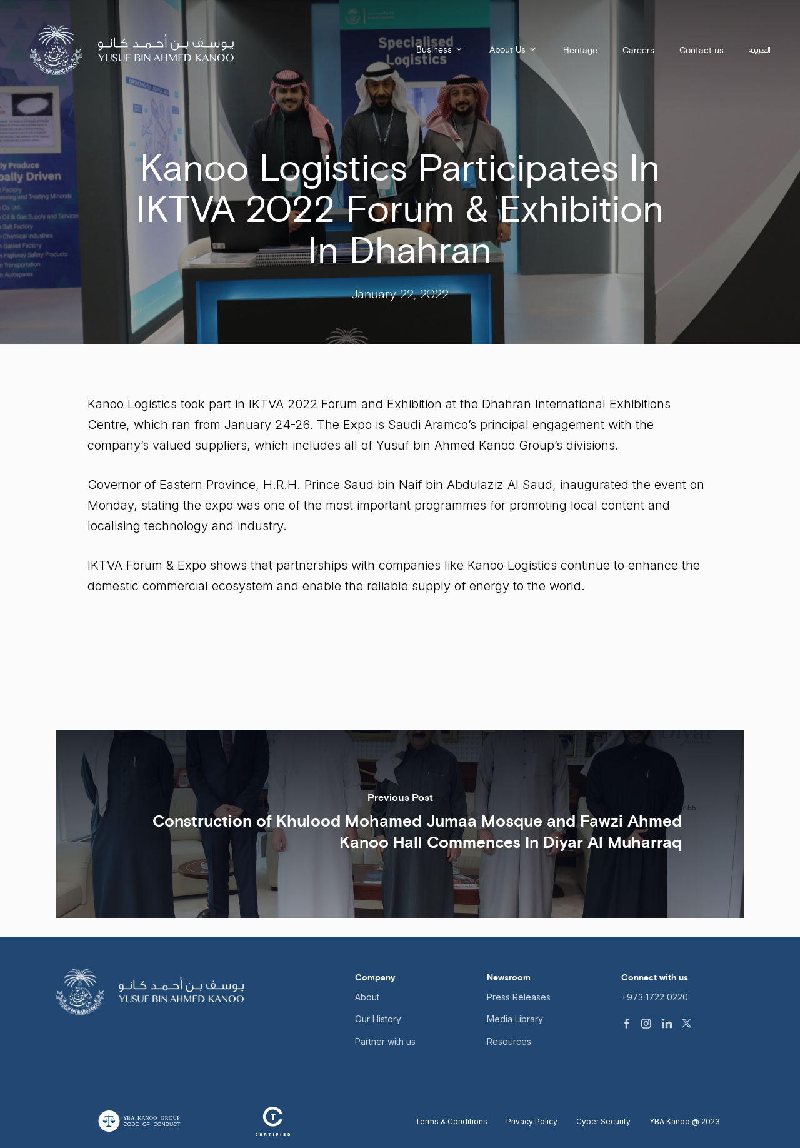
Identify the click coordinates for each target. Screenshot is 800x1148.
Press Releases (519, 997)
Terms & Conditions (451, 1121)
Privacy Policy (532, 1121)
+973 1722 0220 (654, 997)
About (367, 997)
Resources (509, 1041)
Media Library (515, 1019)
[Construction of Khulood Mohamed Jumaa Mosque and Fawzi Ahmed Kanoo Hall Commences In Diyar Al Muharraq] (400, 824)
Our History (378, 1019)
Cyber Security (603, 1121)
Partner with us (385, 1041)
